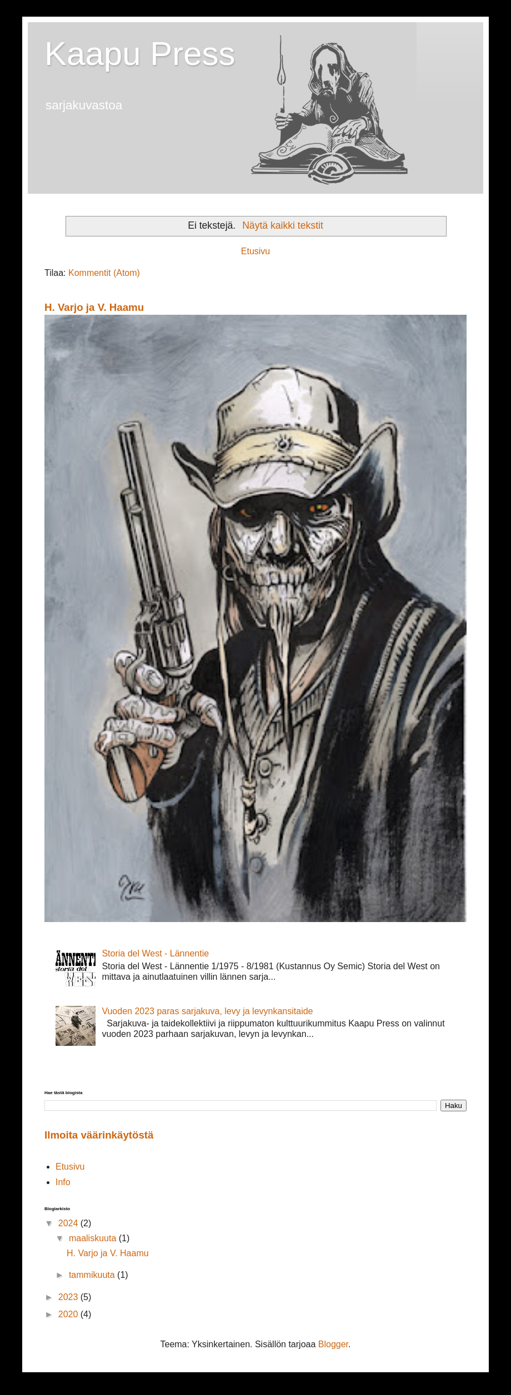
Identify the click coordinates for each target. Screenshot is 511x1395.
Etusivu (255, 251)
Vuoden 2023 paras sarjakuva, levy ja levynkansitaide (207, 1011)
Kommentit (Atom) (104, 273)
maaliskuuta (94, 1238)
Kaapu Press (140, 53)
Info (63, 1182)
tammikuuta (93, 1275)
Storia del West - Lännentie (155, 953)
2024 (69, 1223)
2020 (69, 1314)
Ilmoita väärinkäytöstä (98, 1135)
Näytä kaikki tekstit (282, 225)
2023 (69, 1297)
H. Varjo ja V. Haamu (94, 307)
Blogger (333, 1344)
